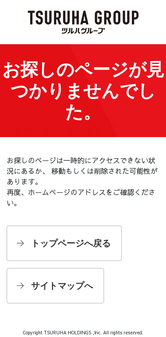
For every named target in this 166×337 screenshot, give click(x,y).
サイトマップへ (62, 286)
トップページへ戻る (71, 243)
